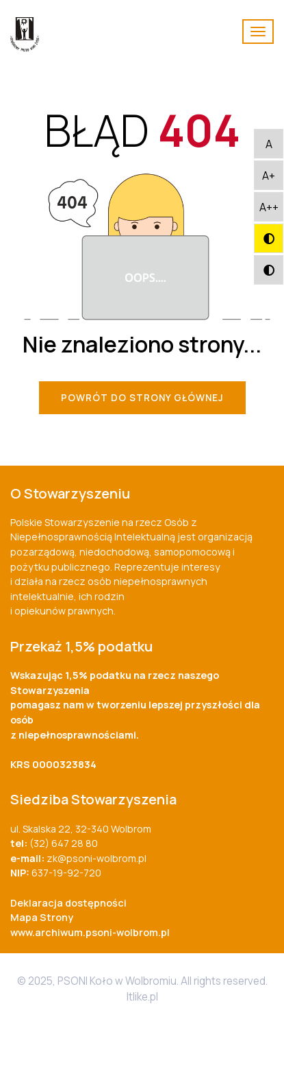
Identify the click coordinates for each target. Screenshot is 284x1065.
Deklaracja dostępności (68, 902)
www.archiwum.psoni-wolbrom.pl (90, 932)
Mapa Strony (41, 917)
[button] (268, 143)
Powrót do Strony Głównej (142, 398)
